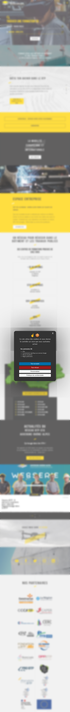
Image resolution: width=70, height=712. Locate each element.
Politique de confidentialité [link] (35, 375)
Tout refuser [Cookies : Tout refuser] (35, 367)
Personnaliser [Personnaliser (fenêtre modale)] (35, 371)
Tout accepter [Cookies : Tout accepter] (35, 363)
